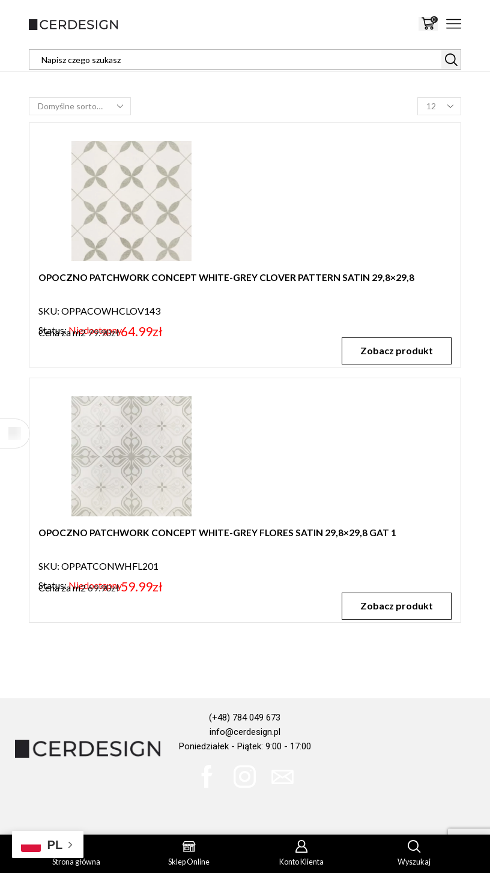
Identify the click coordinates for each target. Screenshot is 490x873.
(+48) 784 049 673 (244, 717)
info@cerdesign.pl (245, 731)
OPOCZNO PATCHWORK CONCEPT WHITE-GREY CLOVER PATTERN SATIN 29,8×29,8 (230, 277)
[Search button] (451, 59)
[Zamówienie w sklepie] (80, 106)
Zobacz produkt (396, 350)
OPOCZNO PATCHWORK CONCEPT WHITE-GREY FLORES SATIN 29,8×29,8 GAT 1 (221, 533)
